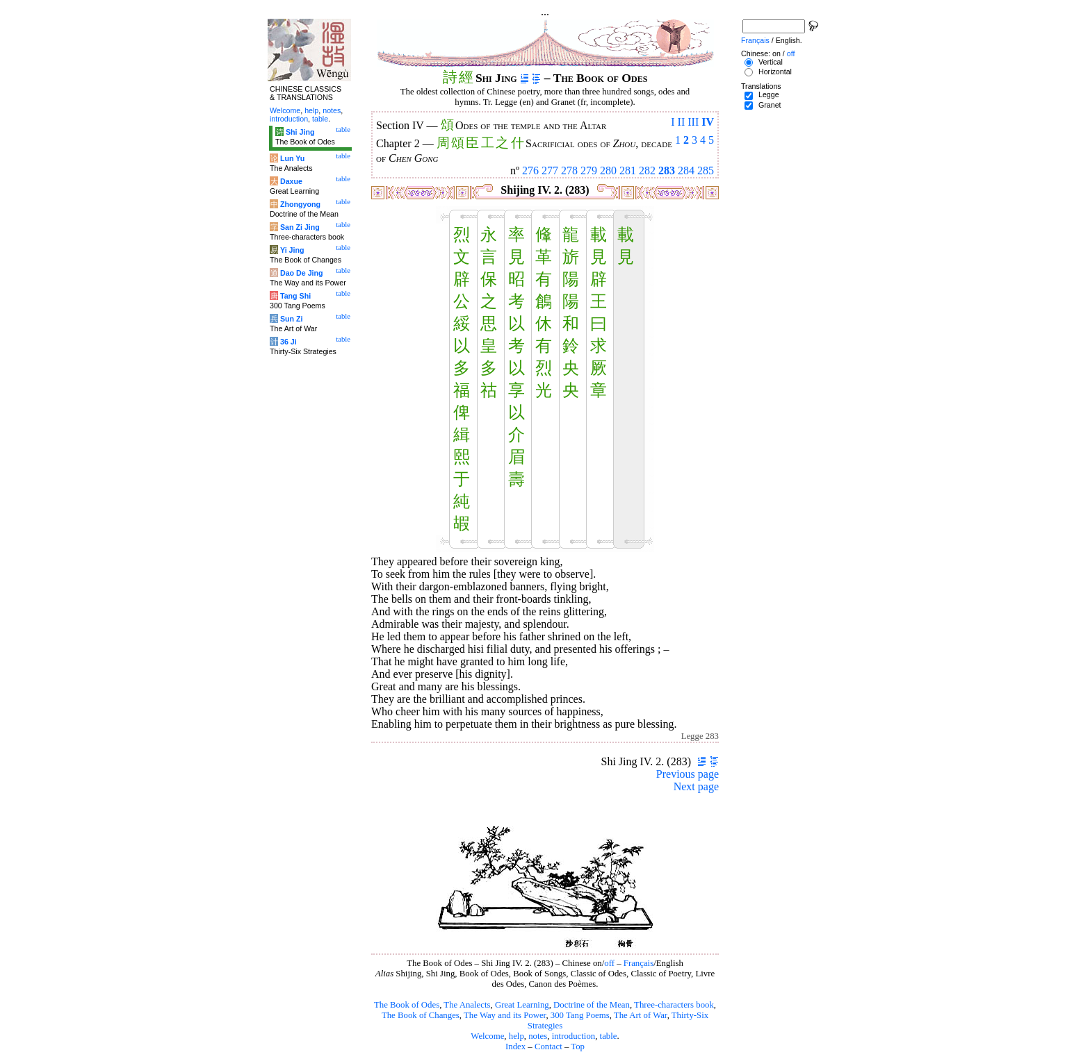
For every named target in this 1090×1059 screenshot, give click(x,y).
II (681, 122)
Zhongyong (300, 204)
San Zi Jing (300, 227)
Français (638, 963)
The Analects (467, 1005)
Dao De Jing (301, 273)
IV (707, 122)
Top (578, 1046)
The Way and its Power (505, 1015)
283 (666, 170)
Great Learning (522, 1005)
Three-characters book (674, 1005)
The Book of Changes (420, 1015)
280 (608, 170)
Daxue (291, 181)
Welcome (487, 1036)
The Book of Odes (406, 1005)
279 (588, 170)
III (693, 122)
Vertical (770, 62)
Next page (696, 786)
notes (537, 1036)
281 (627, 170)
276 (530, 170)
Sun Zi (291, 319)
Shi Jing (300, 132)
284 (686, 170)
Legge (768, 94)
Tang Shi (295, 296)
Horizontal (775, 71)
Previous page (687, 774)
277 (550, 170)
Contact (548, 1046)
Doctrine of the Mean (591, 1005)
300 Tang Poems (580, 1015)
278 (569, 170)
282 (647, 170)
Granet (769, 105)
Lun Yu (292, 158)
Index (515, 1046)
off (609, 963)
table (608, 1036)
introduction (574, 1036)
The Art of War (640, 1015)
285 (705, 170)
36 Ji (288, 341)
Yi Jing (292, 250)
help (516, 1036)
